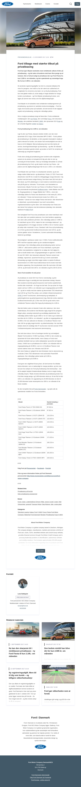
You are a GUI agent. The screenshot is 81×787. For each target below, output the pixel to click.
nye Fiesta (33, 119)
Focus (49, 119)
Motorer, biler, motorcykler (53, 504)
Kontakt (56, 4)
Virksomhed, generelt (24, 504)
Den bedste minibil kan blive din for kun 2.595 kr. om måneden (57, 651)
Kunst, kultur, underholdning (26, 502)
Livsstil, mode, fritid (55, 502)
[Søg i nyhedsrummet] (70, 4)
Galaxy (41, 124)
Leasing (26, 512)
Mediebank (38, 4)
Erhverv (38, 502)
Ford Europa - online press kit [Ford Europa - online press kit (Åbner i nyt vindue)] (40, 780)
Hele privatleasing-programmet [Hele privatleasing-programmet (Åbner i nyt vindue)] (27, 494)
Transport (35, 504)
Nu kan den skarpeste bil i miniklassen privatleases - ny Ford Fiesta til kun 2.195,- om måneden (22, 652)
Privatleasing (50, 515)
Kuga (58, 121)
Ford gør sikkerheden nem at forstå (57, 692)
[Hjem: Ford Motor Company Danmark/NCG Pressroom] (7, 4)
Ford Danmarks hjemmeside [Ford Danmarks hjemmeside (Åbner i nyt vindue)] (40, 775)
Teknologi (21, 512)
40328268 (23, 608)
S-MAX (34, 124)
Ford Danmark (35, 515)
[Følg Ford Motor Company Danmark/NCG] (77, 4)
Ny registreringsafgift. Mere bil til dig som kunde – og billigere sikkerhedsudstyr (22, 675)
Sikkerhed (27, 515)
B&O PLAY (29, 210)
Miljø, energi (45, 502)
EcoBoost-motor (42, 189)
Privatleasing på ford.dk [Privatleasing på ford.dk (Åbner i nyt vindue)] (25, 491)
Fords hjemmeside (40, 389)
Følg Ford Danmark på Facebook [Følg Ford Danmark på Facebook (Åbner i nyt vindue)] (40, 777)
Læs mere (40, 551)
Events (48, 4)
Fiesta (49, 512)
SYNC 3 (20, 295)
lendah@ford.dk (23, 606)
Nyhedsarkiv (27, 4)
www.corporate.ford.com (51, 545)
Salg (43, 504)
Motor (40, 504)
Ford (35, 512)
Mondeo (20, 121)
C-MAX (40, 121)
